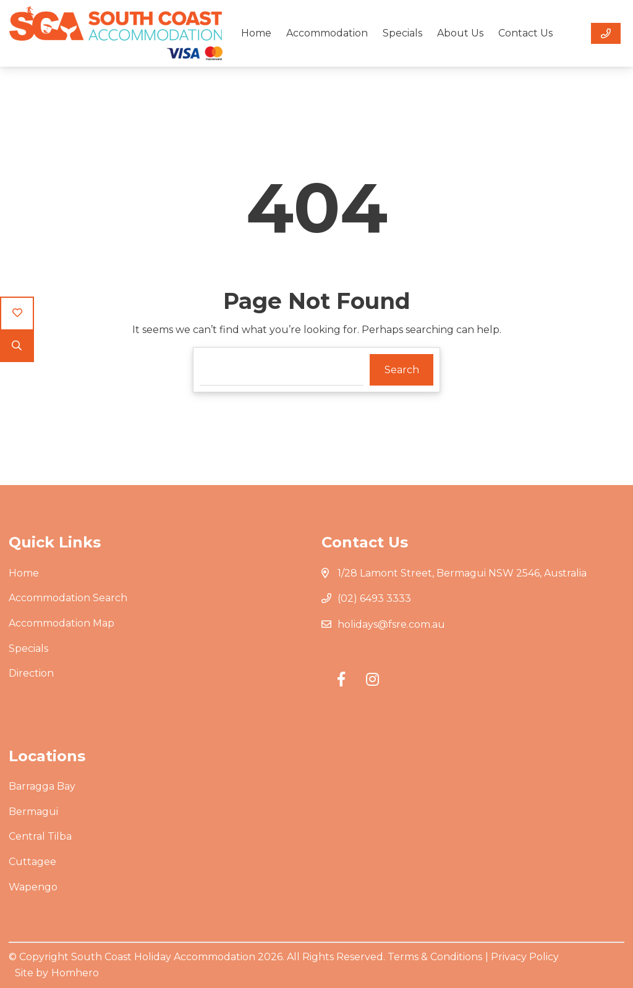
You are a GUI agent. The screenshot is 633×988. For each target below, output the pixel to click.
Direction (31, 673)
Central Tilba (40, 836)
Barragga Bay (42, 786)
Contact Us (525, 33)
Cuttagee (32, 862)
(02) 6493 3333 (374, 598)
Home (256, 33)
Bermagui (33, 811)
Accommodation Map (61, 623)
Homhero (75, 973)
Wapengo (33, 887)
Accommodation (327, 33)
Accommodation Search (68, 598)
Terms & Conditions (435, 957)
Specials (402, 33)
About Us (460, 33)
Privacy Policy (525, 957)
